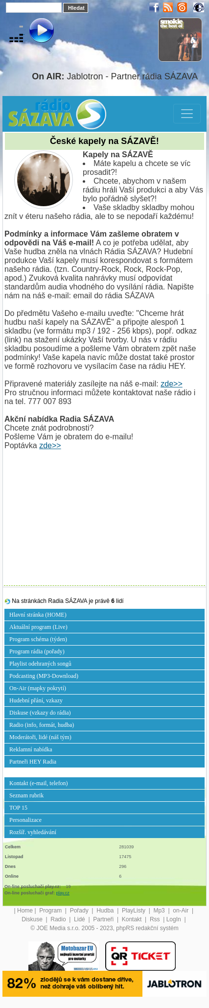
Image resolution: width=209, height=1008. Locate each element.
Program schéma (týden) (38, 639)
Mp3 (159, 910)
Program (51, 910)
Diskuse (33, 919)
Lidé (80, 919)
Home (25, 910)
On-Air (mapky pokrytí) (37, 688)
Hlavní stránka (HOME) (38, 614)
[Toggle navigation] (187, 113)
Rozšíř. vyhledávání (32, 832)
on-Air (181, 910)
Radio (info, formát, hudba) (41, 724)
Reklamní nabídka (30, 749)
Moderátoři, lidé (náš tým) (40, 737)
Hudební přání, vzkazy (36, 700)
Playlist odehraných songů (40, 663)
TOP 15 (18, 807)
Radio (59, 919)
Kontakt (132, 919)
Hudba (106, 910)
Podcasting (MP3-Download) (43, 675)
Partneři (104, 919)
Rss (156, 919)
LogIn (174, 919)
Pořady (80, 910)
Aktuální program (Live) (38, 627)
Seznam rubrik (26, 795)
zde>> (171, 384)
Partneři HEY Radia (32, 761)
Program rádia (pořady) (37, 651)
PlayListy (134, 910)
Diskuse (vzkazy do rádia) (40, 712)
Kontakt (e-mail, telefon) (38, 783)
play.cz (63, 892)
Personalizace (25, 819)
